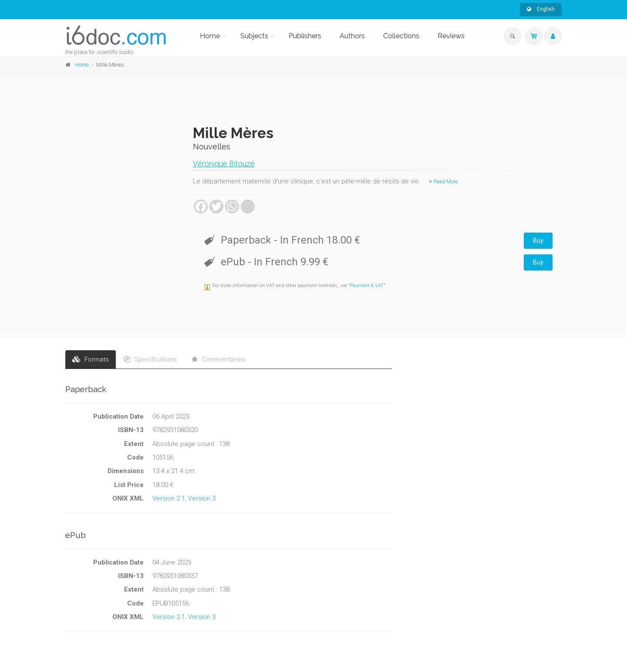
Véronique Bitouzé (224, 163)
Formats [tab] (90, 359)
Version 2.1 (168, 498)
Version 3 (202, 498)
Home (210, 36)
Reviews (451, 36)
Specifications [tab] (150, 359)
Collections (401, 36)
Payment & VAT (367, 285)
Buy (538, 240)
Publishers (305, 36)
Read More (443, 182)
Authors (352, 36)
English (541, 9)
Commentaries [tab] (218, 359)
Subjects (254, 36)
